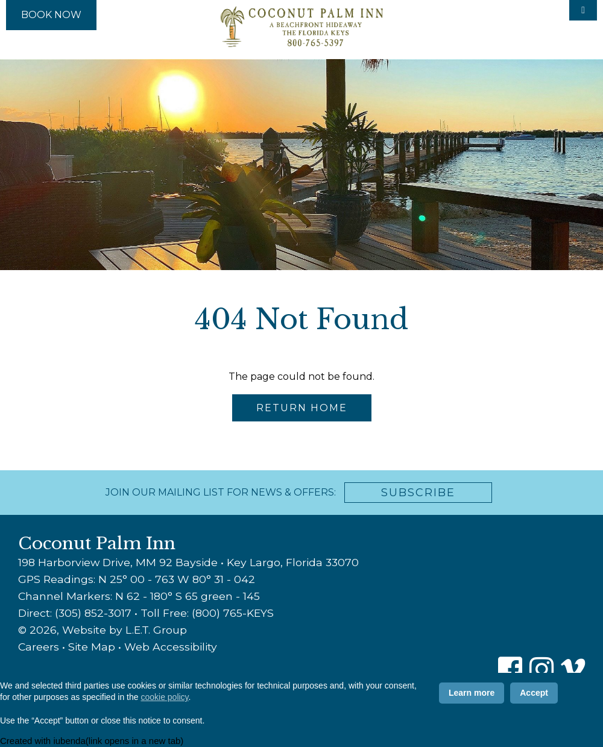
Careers (38, 646)
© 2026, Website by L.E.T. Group (102, 629)
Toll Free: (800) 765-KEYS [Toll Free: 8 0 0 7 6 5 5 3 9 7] (207, 613)
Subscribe (418, 492)
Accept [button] (534, 693)
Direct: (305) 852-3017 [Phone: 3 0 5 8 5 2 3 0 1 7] (74, 613)
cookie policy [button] (164, 697)
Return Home (301, 408)
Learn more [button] (471, 693)
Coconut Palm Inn (301, 26)
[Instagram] (541, 669)
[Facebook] (510, 669)
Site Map (91, 646)
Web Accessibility (170, 646)
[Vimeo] (573, 669)
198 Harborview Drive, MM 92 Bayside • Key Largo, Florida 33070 (188, 562)
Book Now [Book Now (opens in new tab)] (51, 14)
